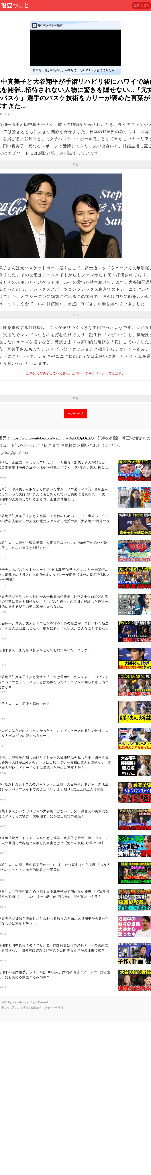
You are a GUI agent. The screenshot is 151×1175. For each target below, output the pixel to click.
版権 (60, 1160)
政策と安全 (29, 1160)
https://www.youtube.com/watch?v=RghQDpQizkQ (52, 590)
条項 (38, 1160)
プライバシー (49, 1160)
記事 (137, 5)
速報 (146, 5)
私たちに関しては (12, 1160)
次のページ (75, 565)
